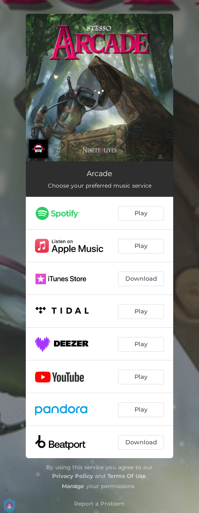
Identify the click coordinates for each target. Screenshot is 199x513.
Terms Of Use (126, 475)
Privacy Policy (72, 475)
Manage (73, 486)
